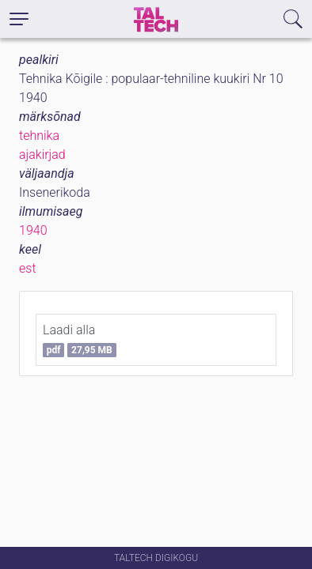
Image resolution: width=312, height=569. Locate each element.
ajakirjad (42, 154)
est (27, 268)
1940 (33, 230)
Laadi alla (79, 339)
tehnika (39, 135)
